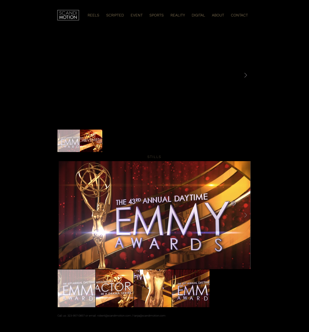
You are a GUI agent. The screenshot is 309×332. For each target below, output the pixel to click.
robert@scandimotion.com (114, 315)
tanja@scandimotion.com (150, 315)
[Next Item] (245, 75)
